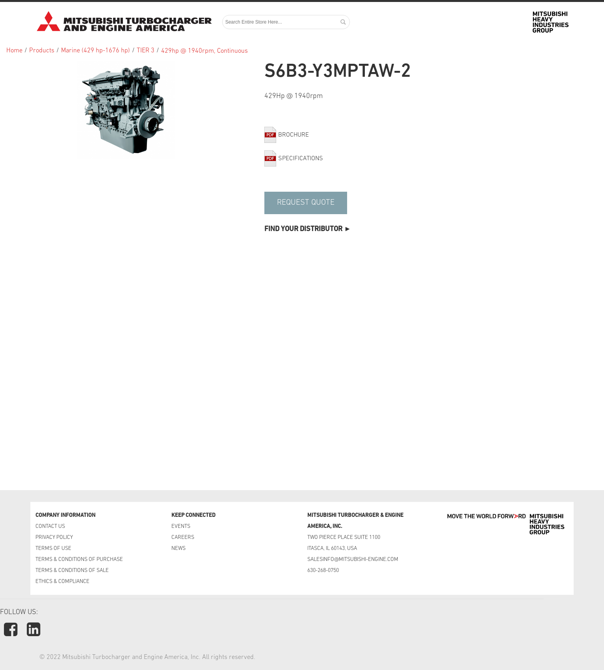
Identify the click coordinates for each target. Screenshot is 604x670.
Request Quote (306, 203)
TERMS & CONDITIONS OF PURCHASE (79, 560)
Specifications (300, 158)
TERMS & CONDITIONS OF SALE (72, 571)
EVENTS (181, 526)
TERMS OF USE (53, 549)
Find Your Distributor (303, 229)
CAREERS (182, 537)
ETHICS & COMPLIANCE (62, 582)
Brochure (293, 135)
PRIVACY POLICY (54, 537)
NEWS (178, 549)
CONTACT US (50, 526)
